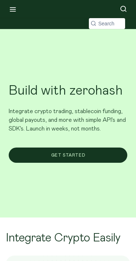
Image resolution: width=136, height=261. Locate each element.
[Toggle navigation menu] (12, 9)
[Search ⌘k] (123, 9)
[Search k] (107, 23)
